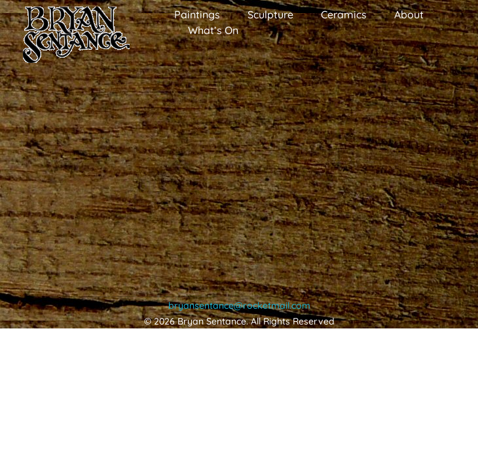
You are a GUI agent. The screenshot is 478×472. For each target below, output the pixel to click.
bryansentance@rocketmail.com (239, 305)
